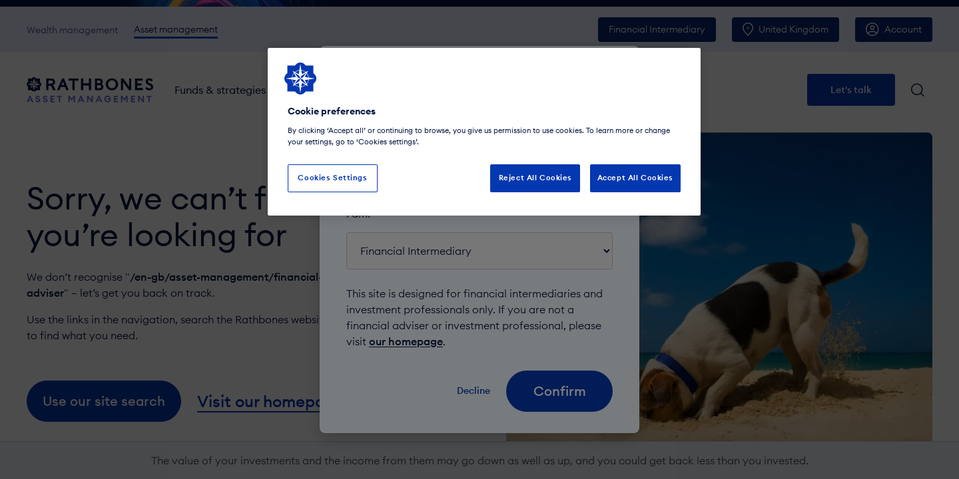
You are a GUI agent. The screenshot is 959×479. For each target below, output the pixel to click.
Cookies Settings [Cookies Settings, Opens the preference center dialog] (332, 177)
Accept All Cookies (635, 177)
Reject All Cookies (535, 177)
